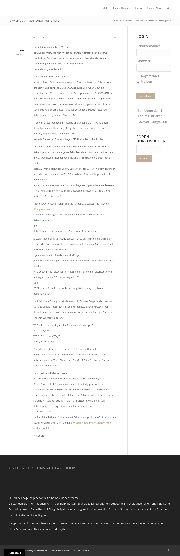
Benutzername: (148, 46)
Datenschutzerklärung (59, 550)
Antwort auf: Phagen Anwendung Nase (34, 20)
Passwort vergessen (151, 121)
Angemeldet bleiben (150, 78)
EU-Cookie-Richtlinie (80, 550)
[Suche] (167, 8)
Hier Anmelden (148, 110)
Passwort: (143, 61)
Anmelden (145, 96)
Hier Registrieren (149, 116)
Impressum (42, 550)
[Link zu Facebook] (168, 549)
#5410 (115, 37)
